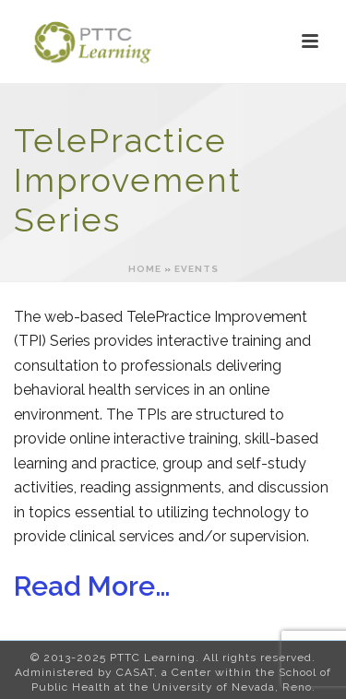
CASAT (135, 672)
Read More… (92, 586)
